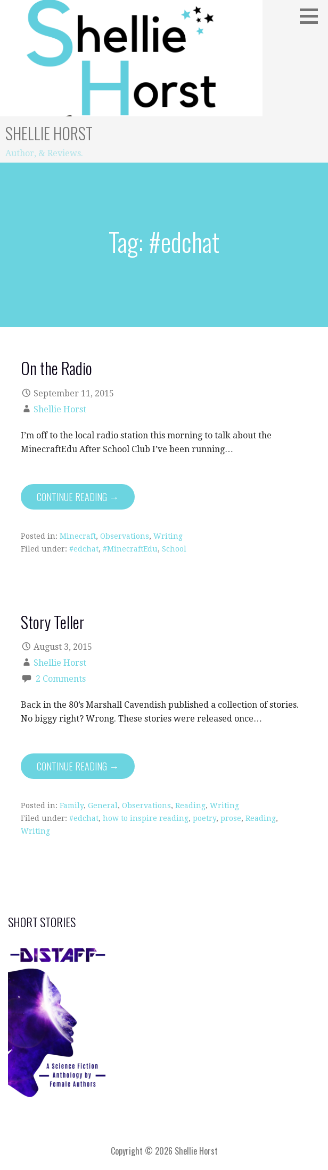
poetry (204, 818)
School (174, 549)
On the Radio (56, 367)
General (103, 805)
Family (72, 805)
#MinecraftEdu (130, 549)
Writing (168, 536)
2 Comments (61, 679)
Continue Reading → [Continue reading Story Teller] (78, 766)
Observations (124, 536)
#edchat (84, 549)
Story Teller (53, 621)
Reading (190, 805)
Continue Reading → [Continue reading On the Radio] (78, 497)
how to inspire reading (145, 818)
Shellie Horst (49, 133)
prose (230, 818)
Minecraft (78, 536)
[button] (312, 16)
